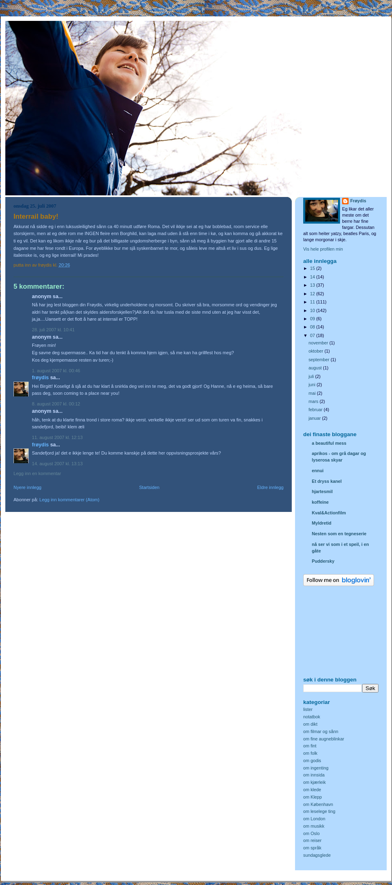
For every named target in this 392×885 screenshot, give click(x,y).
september (320, 359)
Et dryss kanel (327, 481)
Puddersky (323, 561)
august (316, 367)
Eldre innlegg (270, 487)
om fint (309, 745)
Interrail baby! (36, 216)
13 (313, 285)
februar (316, 409)
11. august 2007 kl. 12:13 (57, 437)
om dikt (310, 724)
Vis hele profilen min (323, 249)
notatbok (311, 716)
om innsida (313, 774)
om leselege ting (319, 811)
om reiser (312, 840)
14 (313, 276)
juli (312, 376)
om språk (312, 847)
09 (313, 318)
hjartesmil (322, 491)
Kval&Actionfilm (329, 512)
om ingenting (316, 767)
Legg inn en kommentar (37, 473)
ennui (318, 470)
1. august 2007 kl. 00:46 (56, 370)
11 (313, 301)
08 (313, 326)
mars (314, 401)
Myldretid (321, 523)
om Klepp (312, 796)
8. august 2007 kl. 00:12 (56, 403)
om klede (312, 789)
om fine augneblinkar (323, 738)
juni (313, 384)
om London (314, 818)
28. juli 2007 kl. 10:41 (53, 329)
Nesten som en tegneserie (339, 533)
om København (318, 804)
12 (313, 293)
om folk (310, 753)
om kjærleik (314, 782)
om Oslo (311, 833)
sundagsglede (317, 855)
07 (313, 335)
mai (313, 393)
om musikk (313, 826)
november (319, 342)
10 (313, 310)
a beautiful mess (329, 443)
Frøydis (40, 377)
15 (313, 268)
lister (308, 709)
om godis (312, 760)
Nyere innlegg (27, 487)
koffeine (320, 502)
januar (315, 418)
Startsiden (149, 487)
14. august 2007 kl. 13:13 (57, 463)
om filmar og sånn (320, 731)
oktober (316, 351)
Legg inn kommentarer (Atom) (69, 499)
